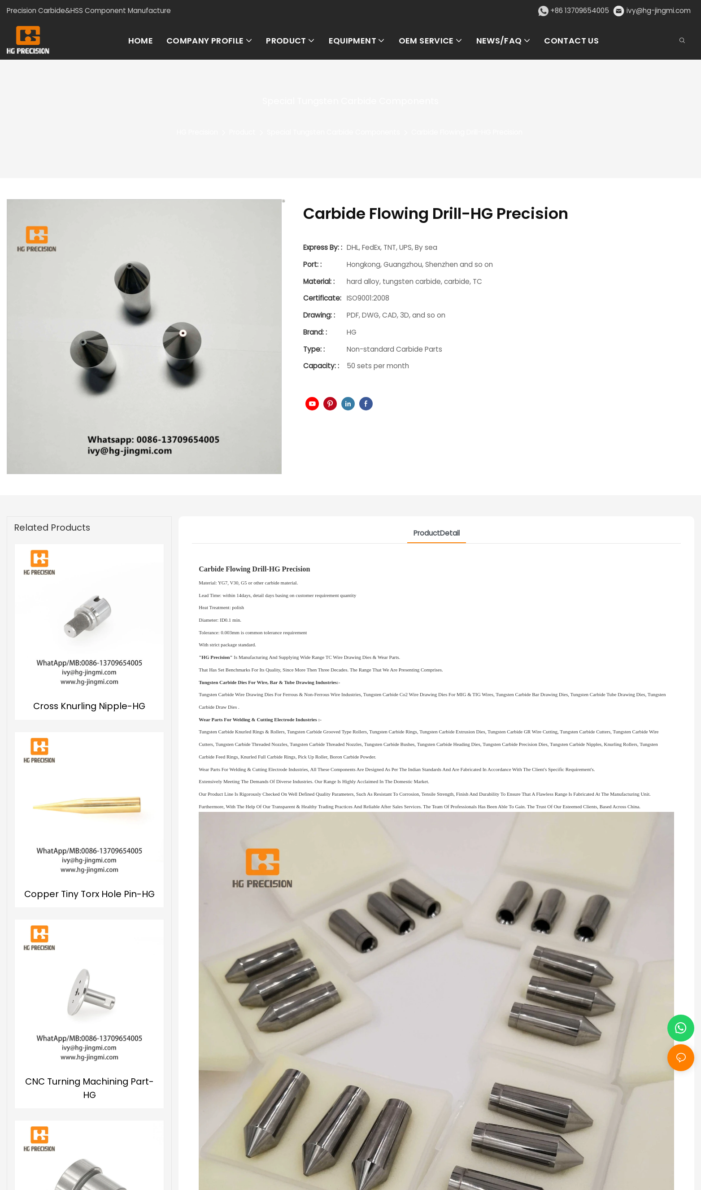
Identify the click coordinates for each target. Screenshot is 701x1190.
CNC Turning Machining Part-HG (89, 1088)
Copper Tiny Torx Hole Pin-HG (89, 894)
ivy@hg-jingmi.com (659, 10)
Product (242, 132)
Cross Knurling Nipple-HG (89, 706)
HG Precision (197, 132)
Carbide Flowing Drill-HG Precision (466, 132)
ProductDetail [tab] (437, 533)
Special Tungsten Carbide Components (333, 132)
